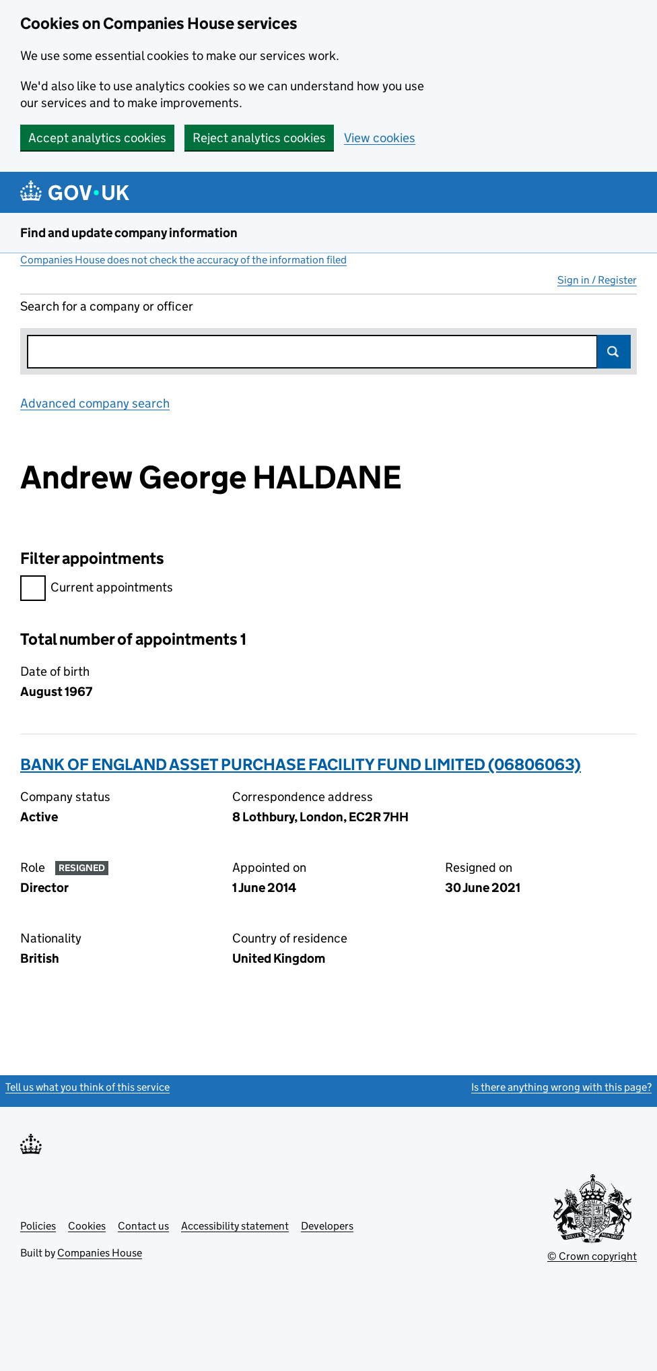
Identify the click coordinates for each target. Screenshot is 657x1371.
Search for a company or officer (106, 306)
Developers (327, 1225)
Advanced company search (95, 403)
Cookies (87, 1225)
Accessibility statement (235, 1225)
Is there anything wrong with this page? (561, 1087)
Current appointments (96, 589)
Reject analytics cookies (259, 138)
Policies (38, 1225)
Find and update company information (129, 233)
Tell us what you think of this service (87, 1087)
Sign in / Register (597, 280)
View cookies (379, 137)
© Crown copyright (592, 1256)
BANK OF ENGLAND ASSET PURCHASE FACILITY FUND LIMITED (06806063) (300, 764)
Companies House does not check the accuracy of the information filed (183, 259)
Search (614, 352)
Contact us (143, 1225)
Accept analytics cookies (97, 138)
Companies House (99, 1252)
